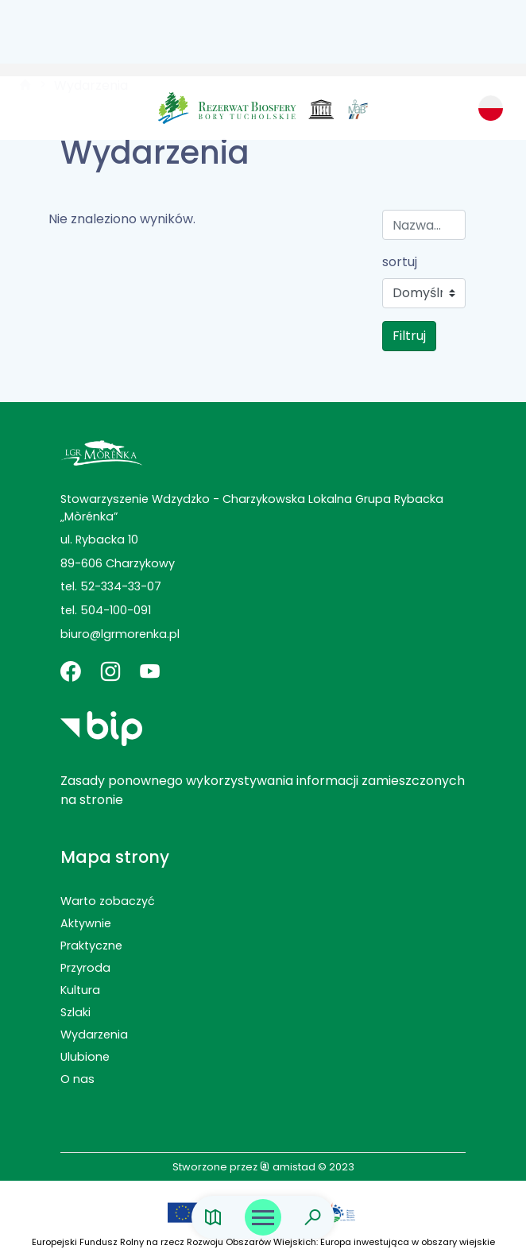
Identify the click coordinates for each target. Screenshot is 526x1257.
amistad (287, 1167)
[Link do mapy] (213, 1218)
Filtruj (409, 336)
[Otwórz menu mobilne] (263, 1217)
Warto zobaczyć (107, 901)
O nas (77, 1079)
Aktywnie (85, 923)
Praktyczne (91, 945)
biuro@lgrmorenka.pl (120, 634)
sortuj (399, 262)
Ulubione (85, 1057)
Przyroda (85, 968)
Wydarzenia (94, 1034)
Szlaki (75, 1012)
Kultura (80, 990)
